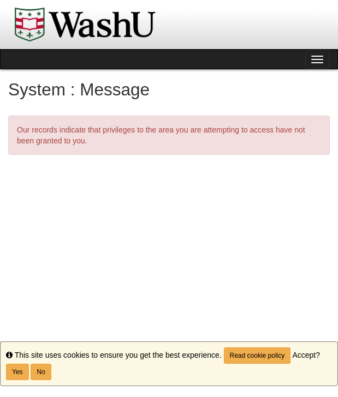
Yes (17, 372)
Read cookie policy (257, 355)
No (41, 372)
